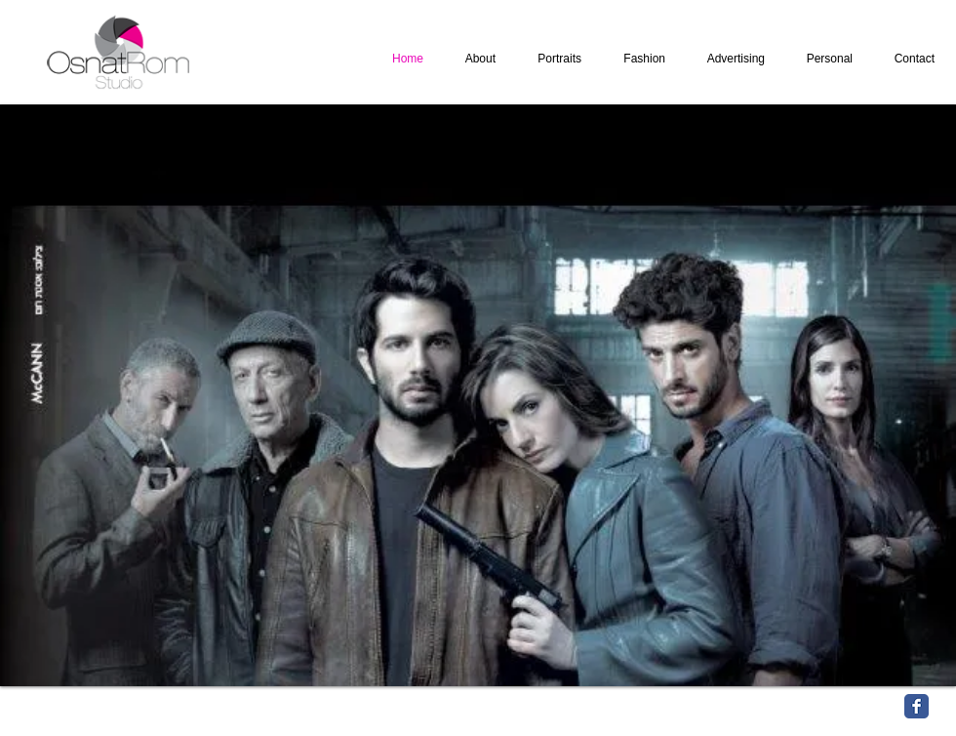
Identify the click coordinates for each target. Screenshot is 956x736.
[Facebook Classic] (916, 706)
